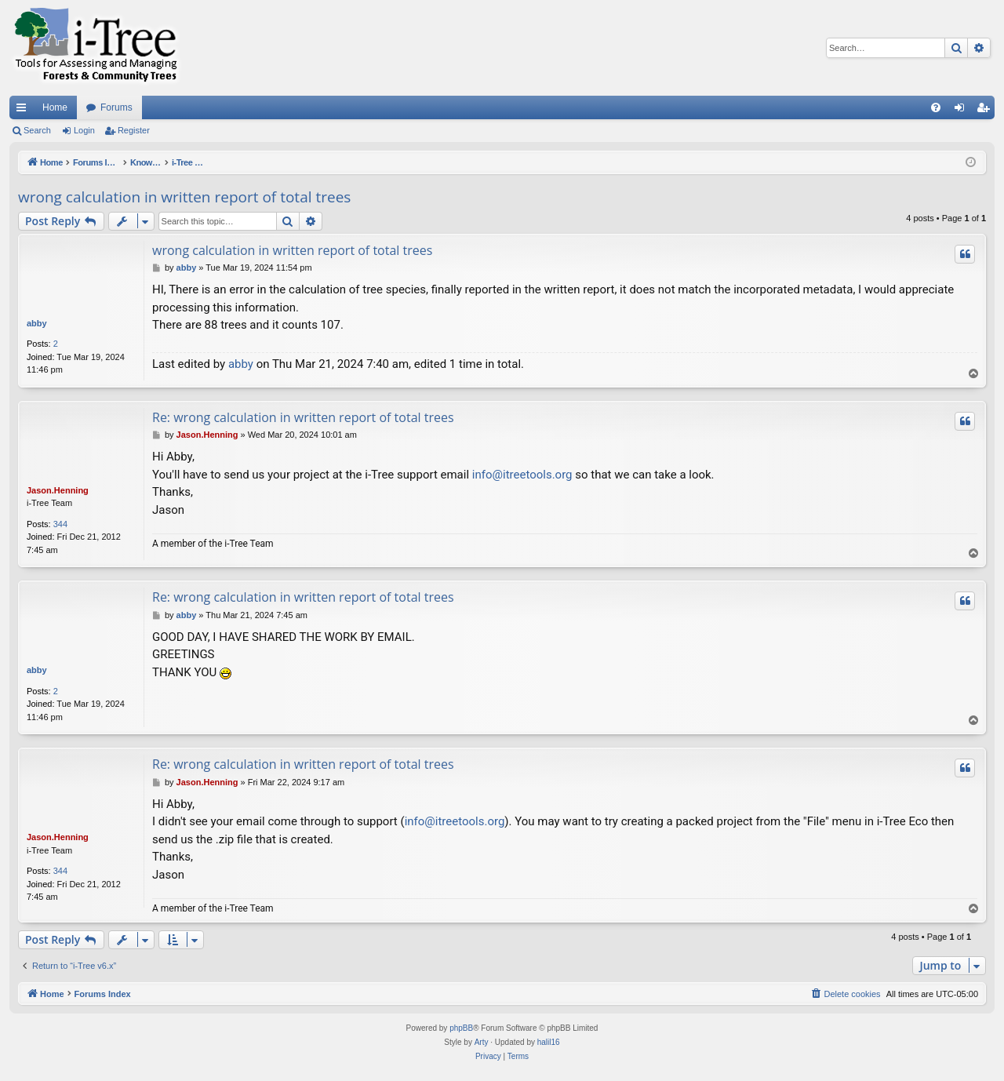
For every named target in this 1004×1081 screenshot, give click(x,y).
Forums (116, 107)
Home (54, 107)
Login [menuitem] (963, 110)
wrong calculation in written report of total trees (184, 197)
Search (37, 130)
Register (134, 130)
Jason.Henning (58, 490)
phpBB (461, 1028)
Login (84, 130)
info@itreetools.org (522, 475)
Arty (482, 1042)
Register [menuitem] (986, 110)
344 (60, 524)
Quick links (24, 110)
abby (37, 323)
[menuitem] (936, 107)
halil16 (548, 1042)
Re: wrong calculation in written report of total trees (303, 417)
